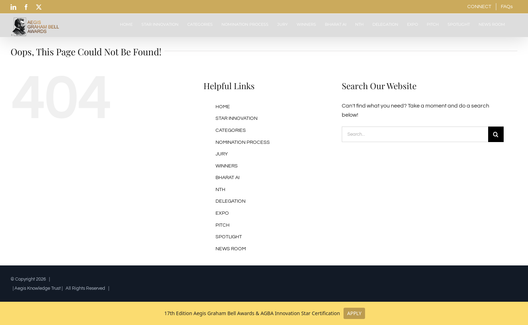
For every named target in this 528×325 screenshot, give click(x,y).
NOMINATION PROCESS (243, 142)
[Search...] (415, 134)
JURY (222, 154)
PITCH (223, 225)
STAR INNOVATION (236, 118)
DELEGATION (230, 201)
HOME (223, 106)
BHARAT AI (227, 177)
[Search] (496, 134)
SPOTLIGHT (229, 236)
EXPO (222, 213)
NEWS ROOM (231, 248)
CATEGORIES (231, 130)
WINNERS (227, 166)
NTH (220, 189)
